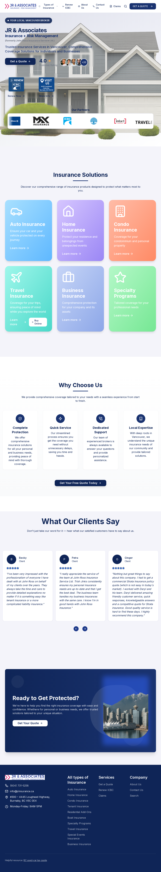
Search (134, 795)
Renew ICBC (67, 6)
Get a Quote (106, 784)
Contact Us (99, 6)
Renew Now (16, 96)
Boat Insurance (76, 817)
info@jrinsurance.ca (22, 791)
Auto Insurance (76, 789)
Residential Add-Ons (79, 812)
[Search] (125, 6)
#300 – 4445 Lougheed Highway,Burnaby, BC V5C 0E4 (30, 798)
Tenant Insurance (78, 806)
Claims (115, 6)
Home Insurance (77, 795)
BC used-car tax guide (35, 860)
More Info (46, 96)
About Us (83, 6)
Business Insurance (79, 844)
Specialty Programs (79, 823)
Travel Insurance (77, 829)
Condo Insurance (77, 800)
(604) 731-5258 (19, 785)
